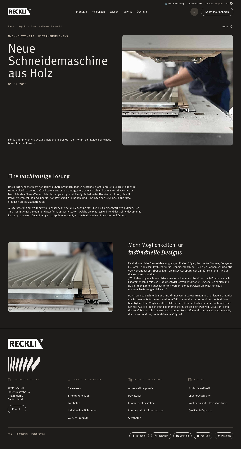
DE (229, 3)
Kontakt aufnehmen (217, 12)
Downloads (135, 395)
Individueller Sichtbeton (82, 410)
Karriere (209, 4)
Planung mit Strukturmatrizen (146, 410)
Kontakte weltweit (195, 4)
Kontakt (17, 409)
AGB (10, 434)
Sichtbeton (134, 418)
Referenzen (74, 388)
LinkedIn (182, 435)
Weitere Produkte (78, 418)
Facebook (139, 435)
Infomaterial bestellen (141, 403)
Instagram (161, 435)
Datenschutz (38, 434)
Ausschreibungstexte (140, 388)
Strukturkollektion (79, 395)
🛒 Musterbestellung (174, 4)
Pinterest (224, 435)
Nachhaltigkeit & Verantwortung (207, 403)
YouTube (203, 435)
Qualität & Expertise (200, 410)
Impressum (22, 434)
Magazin (219, 4)
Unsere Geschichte (199, 395)
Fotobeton (74, 403)
